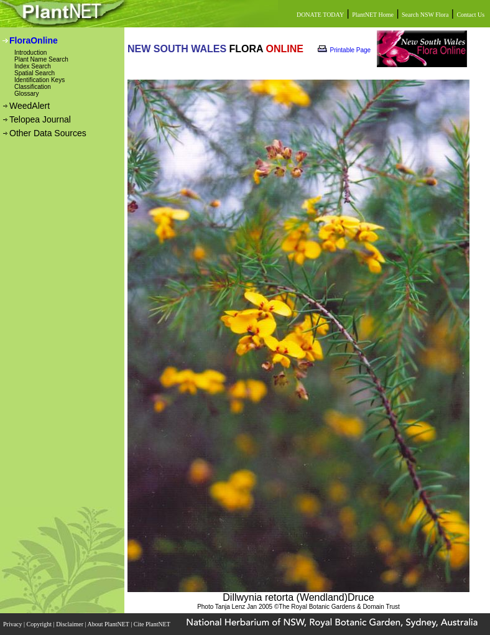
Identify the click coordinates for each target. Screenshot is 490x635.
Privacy (13, 624)
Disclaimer (70, 624)
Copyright (40, 624)
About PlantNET (109, 624)
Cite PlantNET (153, 624)
